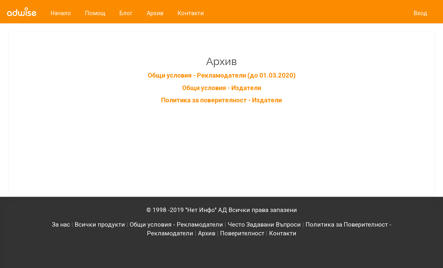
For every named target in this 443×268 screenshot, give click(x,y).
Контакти (282, 233)
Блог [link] (126, 13)
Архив (206, 233)
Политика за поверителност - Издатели (221, 100)
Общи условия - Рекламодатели (176, 224)
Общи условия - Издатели (221, 88)
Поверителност (242, 233)
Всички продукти (100, 224)
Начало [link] (60, 13)
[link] (21, 11)
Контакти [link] (190, 13)
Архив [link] (155, 13)
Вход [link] (420, 13)
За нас (61, 224)
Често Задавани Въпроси (264, 224)
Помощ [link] (95, 13)
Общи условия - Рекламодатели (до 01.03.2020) (222, 75)
